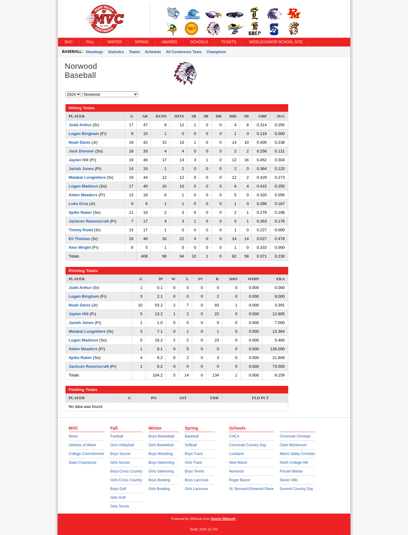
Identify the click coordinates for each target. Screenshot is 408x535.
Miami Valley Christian (297, 454)
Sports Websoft (223, 519)
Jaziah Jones (81, 168)
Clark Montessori (293, 445)
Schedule (153, 52)
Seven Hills (289, 480)
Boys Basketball (161, 436)
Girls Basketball (161, 445)
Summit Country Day (296, 489)
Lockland (236, 454)
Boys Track (193, 454)
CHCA (234, 436)
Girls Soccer (120, 462)
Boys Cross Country (126, 471)
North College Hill (294, 462)
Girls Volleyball (122, 445)
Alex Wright (80, 247)
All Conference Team (184, 52)
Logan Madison (83, 186)
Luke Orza (78, 203)
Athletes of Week (82, 445)
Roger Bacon (239, 480)
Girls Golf (118, 497)
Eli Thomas (79, 238)
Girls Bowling (159, 489)
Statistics (116, 52)
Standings (94, 52)
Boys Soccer (120, 454)
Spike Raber (80, 212)
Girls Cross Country (126, 480)
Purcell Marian (291, 471)
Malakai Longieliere (87, 177)
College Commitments (86, 454)
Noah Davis (80, 142)
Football (116, 436)
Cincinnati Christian (295, 436)
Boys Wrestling (160, 454)
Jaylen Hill (79, 160)
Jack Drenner (81, 151)
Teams (134, 52)
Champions (216, 52)
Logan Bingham (84, 133)
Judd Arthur (80, 125)
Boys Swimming (161, 462)
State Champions (83, 462)
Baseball (192, 436)
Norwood (236, 471)
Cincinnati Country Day (247, 445)
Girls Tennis (119, 506)
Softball (191, 445)
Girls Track (193, 462)
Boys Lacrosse (197, 480)
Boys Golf (118, 489)
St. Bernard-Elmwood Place (251, 489)
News (73, 436)
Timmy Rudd (81, 230)
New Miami (238, 462)
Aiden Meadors (83, 195)
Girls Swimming (161, 471)
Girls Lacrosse (196, 489)
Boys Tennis (194, 471)
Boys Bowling (159, 480)
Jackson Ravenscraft (89, 221)
